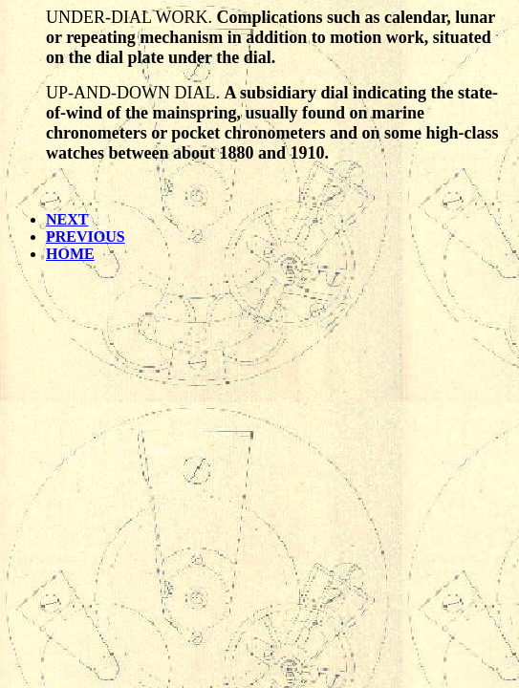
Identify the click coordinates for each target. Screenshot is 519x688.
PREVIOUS (85, 236)
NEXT (67, 219)
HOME (70, 254)
